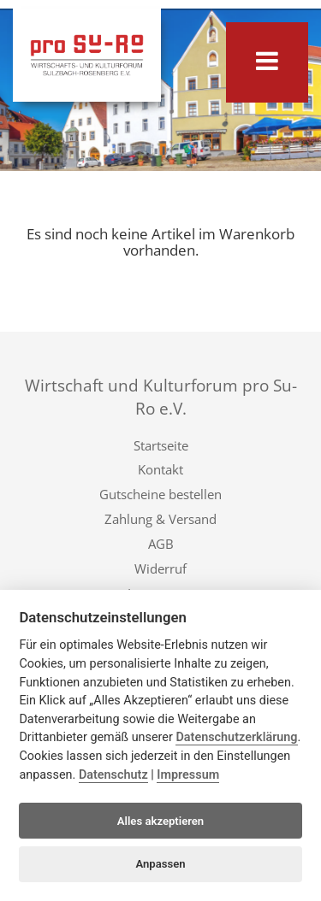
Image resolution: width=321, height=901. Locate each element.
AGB (161, 543)
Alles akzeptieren (160, 821)
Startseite (161, 445)
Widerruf (160, 568)
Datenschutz (113, 775)
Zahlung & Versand (160, 518)
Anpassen (160, 863)
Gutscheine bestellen (160, 494)
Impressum (188, 775)
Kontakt (160, 469)
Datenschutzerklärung (236, 737)
